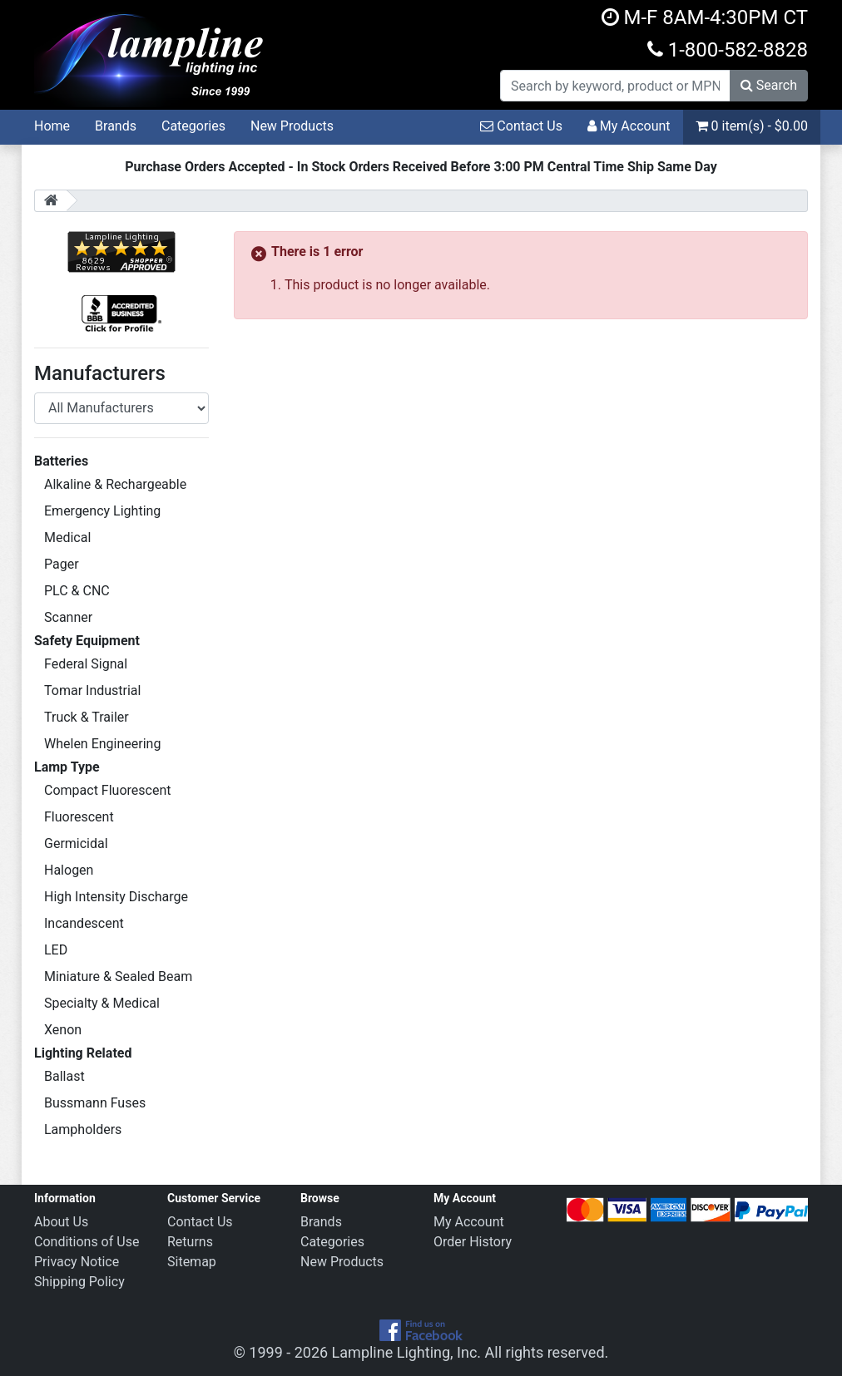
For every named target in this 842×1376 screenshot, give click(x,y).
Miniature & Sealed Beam (118, 976)
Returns (190, 1242)
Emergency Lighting (102, 511)
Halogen (68, 870)
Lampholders (82, 1129)
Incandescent (84, 923)
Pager (61, 564)
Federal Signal (85, 664)
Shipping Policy (79, 1282)
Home (52, 126)
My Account (629, 126)
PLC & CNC (77, 591)
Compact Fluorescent (107, 790)
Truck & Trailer (86, 717)
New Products (292, 126)
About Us (61, 1222)
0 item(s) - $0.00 (752, 126)
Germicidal (76, 843)
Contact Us (521, 126)
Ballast (64, 1076)
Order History (472, 1242)
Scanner (68, 617)
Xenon (63, 1030)
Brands (115, 126)
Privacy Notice (76, 1262)
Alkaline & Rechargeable (115, 484)
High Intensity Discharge (116, 897)
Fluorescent (79, 817)
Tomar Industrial (92, 690)
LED (55, 950)
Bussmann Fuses (95, 1103)
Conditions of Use (86, 1242)
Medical (67, 537)
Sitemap (191, 1262)
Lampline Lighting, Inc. (407, 1352)
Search (768, 85)
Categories (193, 126)
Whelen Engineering (102, 744)
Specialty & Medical (102, 1003)
